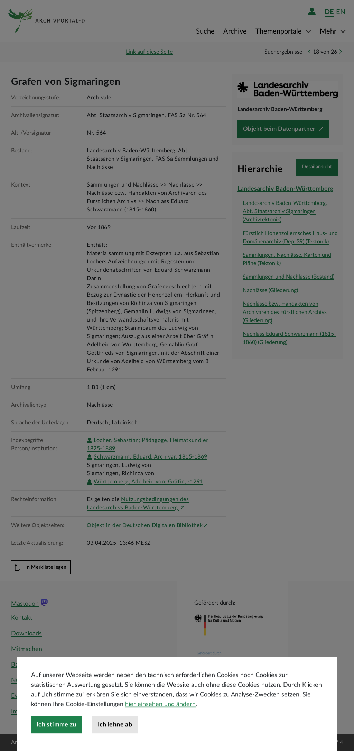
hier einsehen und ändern (160, 724)
